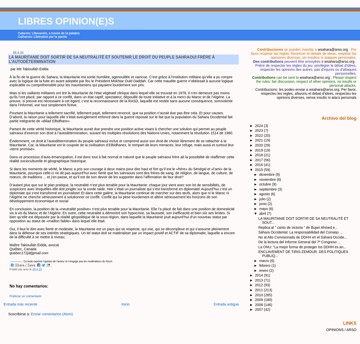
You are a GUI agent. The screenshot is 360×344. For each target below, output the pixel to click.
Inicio (126, 304)
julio (262, 199)
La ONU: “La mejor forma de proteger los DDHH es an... (302, 247)
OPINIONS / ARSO (341, 330)
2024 (259, 126)
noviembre (268, 180)
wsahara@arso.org (333, 50)
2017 (259, 160)
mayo (264, 209)
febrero (265, 266)
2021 (259, 140)
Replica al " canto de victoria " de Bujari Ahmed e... (298, 228)
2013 (259, 280)
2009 (259, 300)
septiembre (268, 189)
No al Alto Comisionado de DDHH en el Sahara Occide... (302, 237)
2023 (259, 130)
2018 (259, 155)
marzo (264, 261)
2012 (259, 285)
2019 (259, 150)
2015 (259, 170)
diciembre (267, 174)
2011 (259, 290)
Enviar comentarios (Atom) (52, 314)
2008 (259, 305)
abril (263, 214)
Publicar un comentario (26, 296)
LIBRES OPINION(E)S (66, 21)
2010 (259, 295)
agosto (265, 194)
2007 (259, 310)
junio (263, 204)
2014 (259, 275)
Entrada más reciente (20, 304)
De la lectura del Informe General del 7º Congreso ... (299, 242)
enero (264, 270)
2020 (259, 145)
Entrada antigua (226, 304)
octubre (265, 184)
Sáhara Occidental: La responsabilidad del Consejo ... (300, 232)
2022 (259, 136)
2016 (259, 165)
